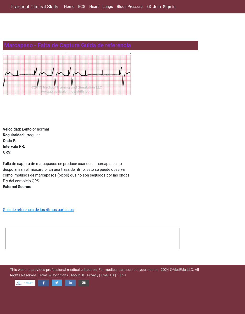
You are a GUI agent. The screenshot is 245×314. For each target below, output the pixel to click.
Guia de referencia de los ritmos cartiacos (38, 209)
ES (148, 6)
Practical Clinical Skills (34, 7)
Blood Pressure (130, 6)
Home (69, 6)
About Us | (79, 275)
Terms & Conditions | (54, 275)
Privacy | (94, 275)
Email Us (107, 275)
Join (157, 6)
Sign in (169, 6)
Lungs (108, 6)
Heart (94, 6)
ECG (81, 6)
